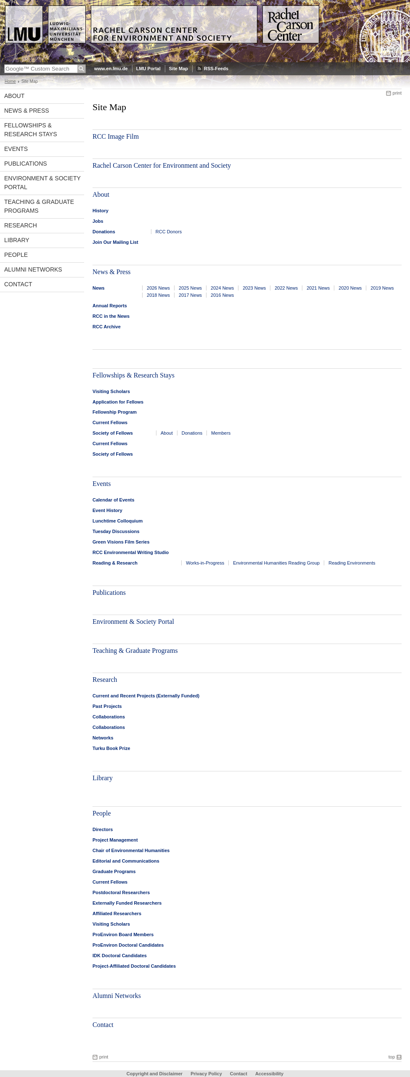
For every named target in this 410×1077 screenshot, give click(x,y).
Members (220, 433)
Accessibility (269, 1073)
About (14, 95)
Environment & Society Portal (42, 182)
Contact (18, 284)
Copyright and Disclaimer (155, 1073)
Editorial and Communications (126, 860)
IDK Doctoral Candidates (120, 955)
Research (20, 225)
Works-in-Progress (205, 562)
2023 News (254, 287)
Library (16, 240)
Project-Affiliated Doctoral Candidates (134, 966)
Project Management (115, 839)
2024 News (222, 287)
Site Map (178, 68)
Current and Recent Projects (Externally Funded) (146, 695)
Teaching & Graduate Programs (39, 206)
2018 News (158, 295)
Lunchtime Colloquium (118, 520)
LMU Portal (148, 68)
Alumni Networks (33, 269)
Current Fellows (110, 422)
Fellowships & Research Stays (30, 129)
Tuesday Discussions (116, 531)
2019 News (382, 287)
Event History (107, 510)
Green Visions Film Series (121, 541)
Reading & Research (115, 562)
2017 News (190, 295)
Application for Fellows (118, 401)
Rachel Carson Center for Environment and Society (162, 165)
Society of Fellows (113, 433)
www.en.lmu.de (111, 68)
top (392, 1056)
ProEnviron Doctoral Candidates (128, 945)
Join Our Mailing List (115, 242)
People (16, 254)
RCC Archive (107, 326)
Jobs (98, 221)
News (99, 287)
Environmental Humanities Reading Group (276, 562)
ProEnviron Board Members (123, 934)
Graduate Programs (114, 871)
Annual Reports (110, 305)
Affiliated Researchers (117, 913)
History (100, 210)
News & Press (26, 110)
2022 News (286, 287)
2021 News (318, 287)
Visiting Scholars (111, 391)
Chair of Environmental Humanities (131, 850)
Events (16, 148)
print (397, 92)
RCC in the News (111, 316)
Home (10, 81)
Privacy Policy (206, 1073)
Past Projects (107, 706)
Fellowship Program (115, 411)
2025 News (190, 287)
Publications (25, 163)
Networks (103, 737)
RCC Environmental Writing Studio (131, 552)
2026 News (158, 287)
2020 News (350, 287)
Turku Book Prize (111, 748)
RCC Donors (169, 231)
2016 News (222, 295)
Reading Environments (351, 562)
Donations (104, 231)
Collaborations (109, 716)
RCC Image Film (116, 136)
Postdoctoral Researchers (121, 892)
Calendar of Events (114, 499)
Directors (103, 829)
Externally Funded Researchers (127, 902)
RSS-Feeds (216, 68)
